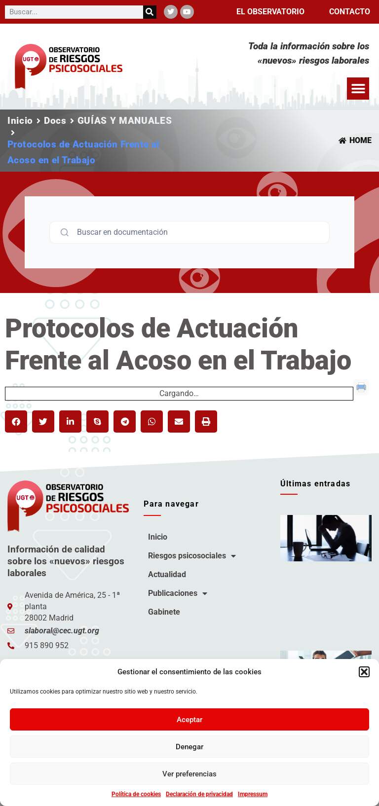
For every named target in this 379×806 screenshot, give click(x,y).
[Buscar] (149, 12)
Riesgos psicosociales (192, 556)
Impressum (252, 794)
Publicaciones (177, 593)
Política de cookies (136, 794)
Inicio (20, 120)
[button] (364, 672)
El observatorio (270, 11)
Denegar (189, 746)
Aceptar (189, 719)
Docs (55, 120)
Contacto (349, 11)
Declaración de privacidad (199, 794)
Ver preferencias (189, 773)
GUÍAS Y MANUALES (124, 120)
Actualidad (167, 574)
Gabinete (164, 612)
